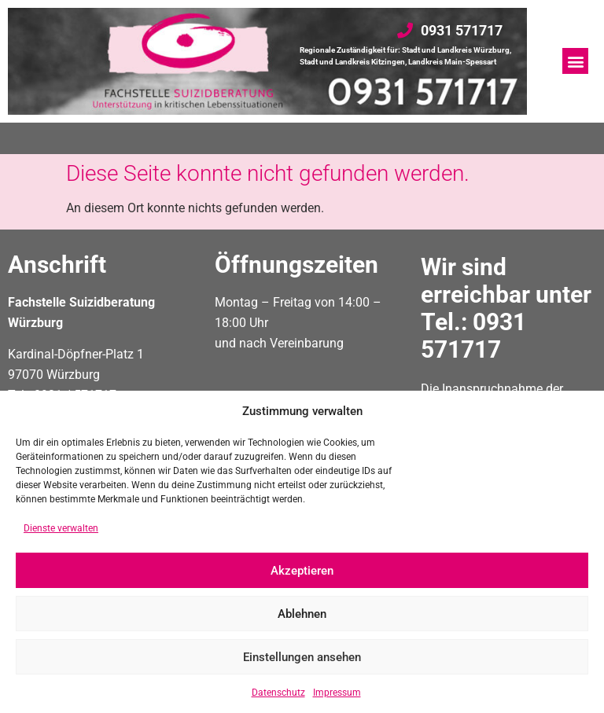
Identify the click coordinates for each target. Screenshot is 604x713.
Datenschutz (278, 692)
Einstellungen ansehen (302, 657)
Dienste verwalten (61, 528)
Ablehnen (302, 614)
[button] (575, 61)
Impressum (337, 692)
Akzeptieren (302, 571)
